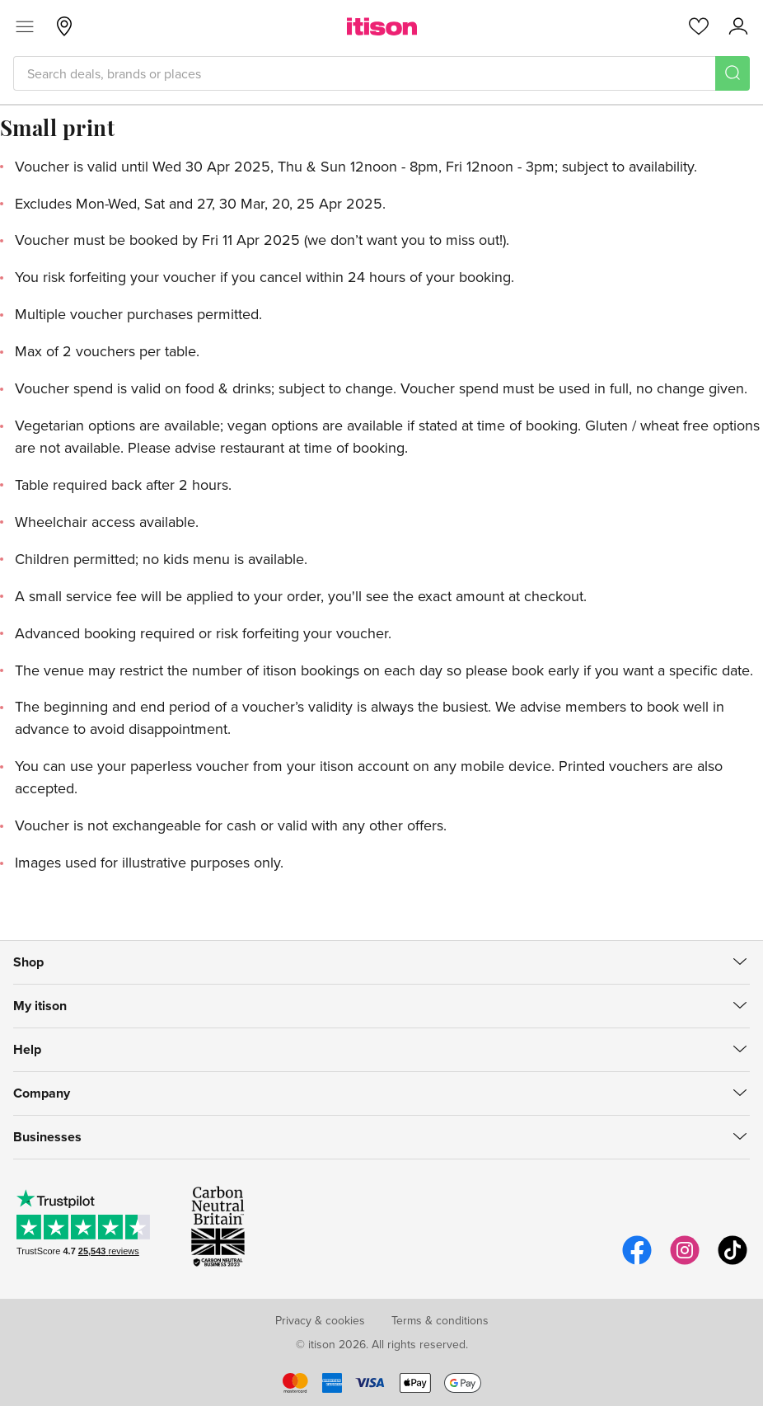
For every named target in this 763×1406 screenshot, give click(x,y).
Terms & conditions (440, 1320)
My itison (40, 1005)
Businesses (47, 1136)
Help (27, 1049)
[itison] (382, 26)
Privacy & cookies (320, 1320)
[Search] (732, 73)
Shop (28, 961)
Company (41, 1093)
